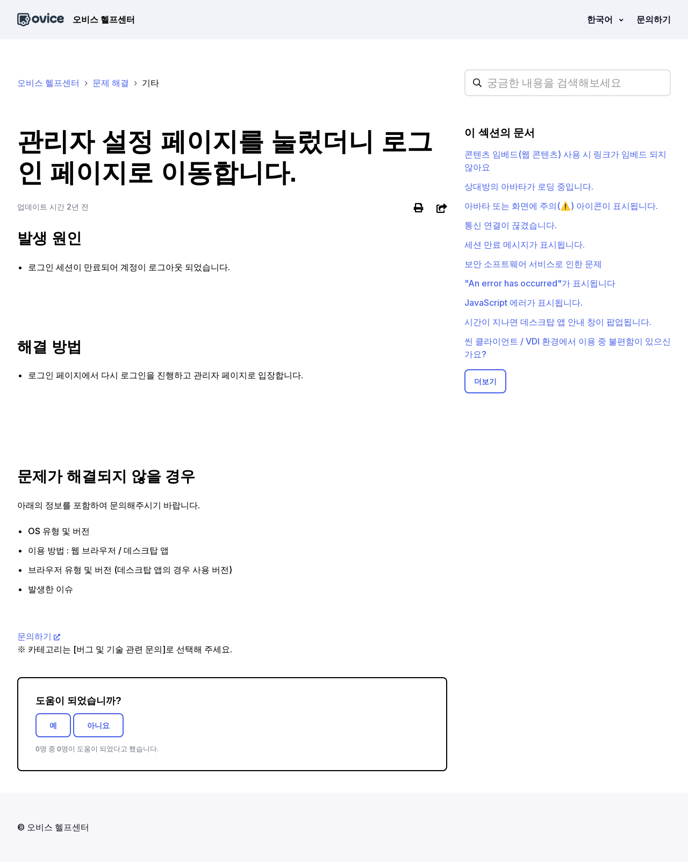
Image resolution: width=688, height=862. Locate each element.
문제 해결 (110, 82)
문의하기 (653, 19)
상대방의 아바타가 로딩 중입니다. (528, 186)
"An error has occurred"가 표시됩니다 (539, 283)
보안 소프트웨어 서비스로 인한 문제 (533, 263)
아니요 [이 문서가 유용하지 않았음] (98, 725)
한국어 (601, 19)
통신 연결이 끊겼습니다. (510, 225)
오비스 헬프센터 (48, 82)
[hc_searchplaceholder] (567, 82)
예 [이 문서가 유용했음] (53, 725)
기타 (150, 82)
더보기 (485, 381)
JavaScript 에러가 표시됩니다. (523, 302)
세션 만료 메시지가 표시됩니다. (524, 244)
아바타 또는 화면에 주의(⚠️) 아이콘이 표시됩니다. (561, 205)
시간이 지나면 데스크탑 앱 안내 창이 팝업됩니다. (557, 322)
